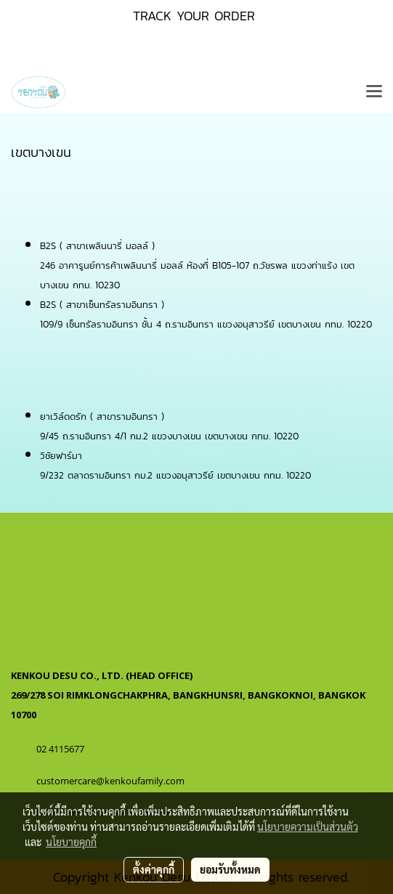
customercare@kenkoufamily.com (110, 780)
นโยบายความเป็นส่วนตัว (307, 826)
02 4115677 (61, 748)
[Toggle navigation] (374, 92)
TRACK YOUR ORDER (194, 15)
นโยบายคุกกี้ (71, 841)
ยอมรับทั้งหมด (230, 869)
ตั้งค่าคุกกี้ (153, 869)
